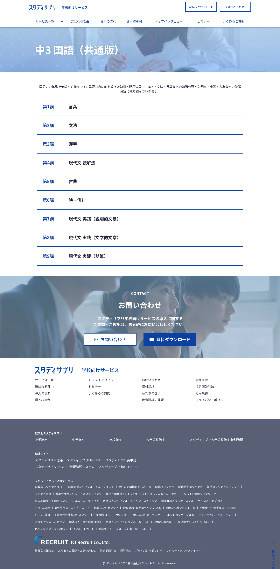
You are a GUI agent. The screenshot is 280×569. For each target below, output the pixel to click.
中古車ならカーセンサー (148, 515)
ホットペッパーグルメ (180, 515)
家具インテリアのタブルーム (123, 522)
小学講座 (41, 439)
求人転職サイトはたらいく (51, 501)
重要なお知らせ (44, 550)
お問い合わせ (235, 6)
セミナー (203, 21)
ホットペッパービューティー (216, 515)
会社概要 (201, 380)
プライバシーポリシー (211, 399)
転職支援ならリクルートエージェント (91, 487)
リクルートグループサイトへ (183, 550)
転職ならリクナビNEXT (49, 487)
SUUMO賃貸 (42, 515)
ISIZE (145, 529)
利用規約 (201, 393)
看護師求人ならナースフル (177, 501)
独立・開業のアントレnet (121, 494)
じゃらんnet (42, 508)
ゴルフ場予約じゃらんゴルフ (192, 522)
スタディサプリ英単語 (120, 460)
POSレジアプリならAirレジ (51, 529)
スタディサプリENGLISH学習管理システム (65, 466)
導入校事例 (134, 21)
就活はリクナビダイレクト (223, 487)
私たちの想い (151, 393)
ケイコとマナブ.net (210, 501)
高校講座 (115, 439)
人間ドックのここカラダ (50, 522)
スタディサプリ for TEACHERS (120, 466)
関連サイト (105, 529)
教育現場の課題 (153, 399)
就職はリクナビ (164, 487)
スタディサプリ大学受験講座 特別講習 (216, 439)
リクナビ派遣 (43, 494)
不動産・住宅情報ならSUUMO (218, 508)
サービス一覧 (45, 21)
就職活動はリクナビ (190, 487)
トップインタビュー (169, 21)
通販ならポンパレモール (180, 508)
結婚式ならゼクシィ (106, 508)
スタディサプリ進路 (49, 460)
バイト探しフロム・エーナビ (159, 494)
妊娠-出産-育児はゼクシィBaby (141, 508)
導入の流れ (108, 21)
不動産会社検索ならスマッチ (71, 515)
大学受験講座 (155, 439)
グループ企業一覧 (127, 529)
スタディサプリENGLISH (84, 460)
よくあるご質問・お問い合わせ (77, 550)
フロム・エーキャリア (85, 501)
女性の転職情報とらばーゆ (134, 487)
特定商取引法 (204, 386)
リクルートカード (83, 529)
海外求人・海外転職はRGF (85, 522)
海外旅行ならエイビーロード (72, 508)
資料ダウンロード (201, 6)
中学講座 (78, 439)
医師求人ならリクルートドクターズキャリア (130, 501)
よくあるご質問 (233, 21)
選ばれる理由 (80, 21)
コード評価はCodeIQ (158, 522)
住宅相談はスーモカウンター (111, 515)
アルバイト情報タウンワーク (198, 494)
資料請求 (148, 386)
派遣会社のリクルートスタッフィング (78, 494)
